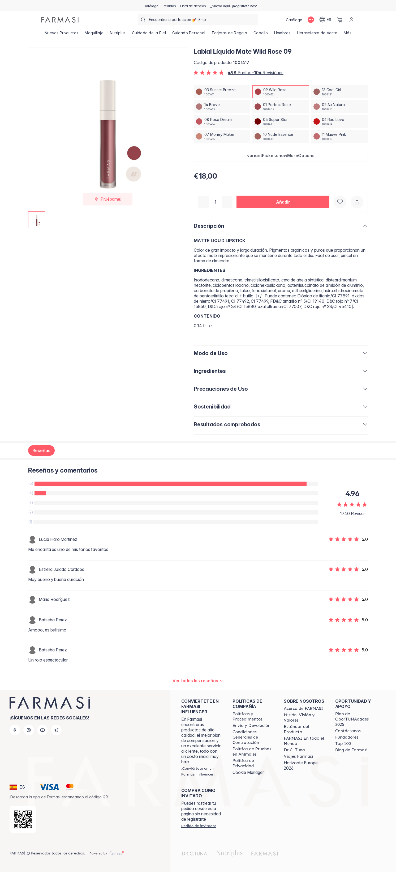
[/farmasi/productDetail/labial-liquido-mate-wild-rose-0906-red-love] (339, 121)
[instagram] (28, 730)
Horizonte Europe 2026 (301, 765)
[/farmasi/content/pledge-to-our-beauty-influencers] (294, 750)
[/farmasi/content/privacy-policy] (253, 763)
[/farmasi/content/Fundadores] (347, 737)
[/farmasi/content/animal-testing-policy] (253, 751)
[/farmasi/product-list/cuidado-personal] (188, 34)
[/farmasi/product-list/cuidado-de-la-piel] (149, 34)
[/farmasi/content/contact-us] (348, 731)
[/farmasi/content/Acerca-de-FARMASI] (303, 708)
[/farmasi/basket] (340, 19)
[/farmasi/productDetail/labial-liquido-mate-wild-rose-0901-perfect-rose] (280, 106)
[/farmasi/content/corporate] (304, 741)
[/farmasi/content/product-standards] (304, 729)
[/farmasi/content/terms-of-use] (253, 737)
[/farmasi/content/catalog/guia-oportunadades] (356, 719)
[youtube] (42, 730)
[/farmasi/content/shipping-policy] (251, 725)
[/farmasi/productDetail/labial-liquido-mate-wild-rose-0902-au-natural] (339, 106)
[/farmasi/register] (169, 5)
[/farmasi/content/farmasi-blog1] (351, 750)
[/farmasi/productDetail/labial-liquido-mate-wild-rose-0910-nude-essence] (280, 136)
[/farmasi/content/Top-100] (343, 743)
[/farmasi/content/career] (298, 756)
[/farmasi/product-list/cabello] (260, 34)
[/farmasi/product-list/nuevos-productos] (61, 34)
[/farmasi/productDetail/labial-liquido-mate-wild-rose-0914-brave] (222, 106)
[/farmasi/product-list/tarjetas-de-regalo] (229, 34)
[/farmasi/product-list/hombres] (282, 34)
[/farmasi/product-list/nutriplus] (118, 34)
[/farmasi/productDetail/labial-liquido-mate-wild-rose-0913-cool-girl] (339, 91)
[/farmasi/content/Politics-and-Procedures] (253, 716)
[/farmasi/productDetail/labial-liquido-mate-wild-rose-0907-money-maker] (222, 136)
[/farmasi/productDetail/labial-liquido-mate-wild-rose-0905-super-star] (280, 121)
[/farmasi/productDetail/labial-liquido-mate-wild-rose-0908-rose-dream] (222, 121)
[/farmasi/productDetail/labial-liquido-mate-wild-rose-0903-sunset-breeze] (222, 91)
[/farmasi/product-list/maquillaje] (94, 34)
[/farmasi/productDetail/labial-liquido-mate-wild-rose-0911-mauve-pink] (339, 136)
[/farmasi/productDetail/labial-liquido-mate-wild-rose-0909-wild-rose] (280, 91)
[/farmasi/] (60, 20)
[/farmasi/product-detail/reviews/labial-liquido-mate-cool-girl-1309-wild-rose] (198, 680)
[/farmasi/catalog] (151, 5)
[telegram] (56, 730)
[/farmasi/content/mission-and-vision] (304, 717)
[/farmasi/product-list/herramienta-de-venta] (317, 34)
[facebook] (15, 730)
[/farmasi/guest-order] (198, 826)
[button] (281, 155)
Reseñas (41, 450)
